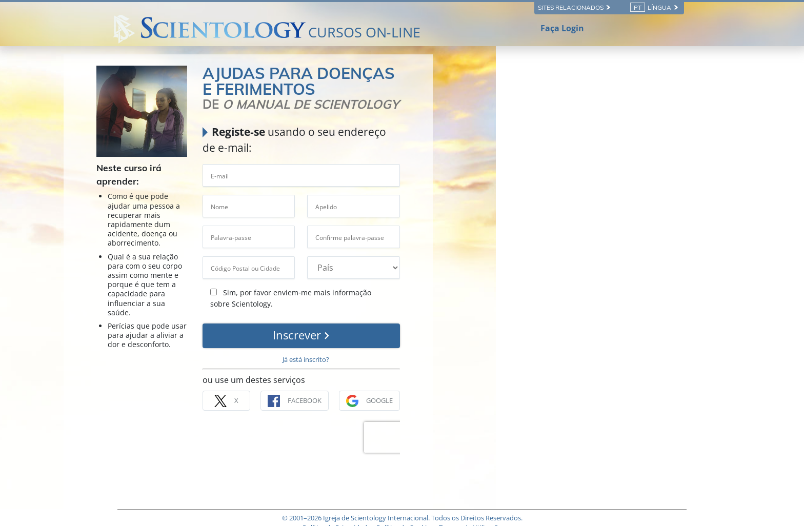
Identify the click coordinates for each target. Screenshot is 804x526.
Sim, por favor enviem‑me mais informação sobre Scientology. (465, 276)
